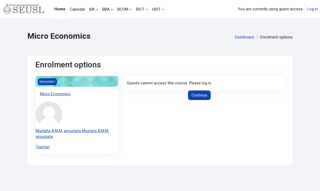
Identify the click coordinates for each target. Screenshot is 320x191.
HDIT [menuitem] (156, 9)
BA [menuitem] (91, 9)
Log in (312, 9)
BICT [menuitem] (140, 9)
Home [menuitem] (59, 9)
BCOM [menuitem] (122, 9)
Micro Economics (55, 94)
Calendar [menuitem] (77, 9)
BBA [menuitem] (106, 9)
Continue (199, 95)
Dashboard (244, 37)
